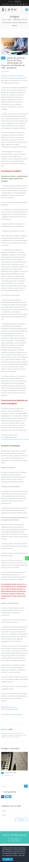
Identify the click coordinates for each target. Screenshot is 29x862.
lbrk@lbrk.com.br (13, 4)
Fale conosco (14, 839)
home (3, 19)
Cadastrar (21, 819)
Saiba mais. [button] (21, 855)
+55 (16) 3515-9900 (5, 4)
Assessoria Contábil (12, 709)
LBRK (6, 729)
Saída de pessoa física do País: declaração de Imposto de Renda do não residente (14, 22)
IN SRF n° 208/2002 (16, 76)
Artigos (9, 19)
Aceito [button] (7, 859)
